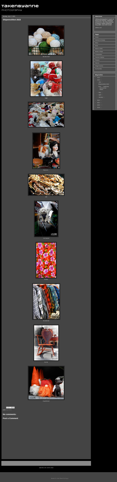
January (101, 97)
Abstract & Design (100, 40)
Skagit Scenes (99, 66)
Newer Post (6, 463)
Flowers (97, 60)
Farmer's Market (99, 57)
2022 (98, 100)
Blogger (66, 478)
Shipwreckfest (9, 410)
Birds (96, 45)
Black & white (99, 48)
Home (46, 463)
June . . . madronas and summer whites (103, 88)
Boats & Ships (99, 51)
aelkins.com (98, 27)
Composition (98, 54)
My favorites (98, 68)
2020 (98, 105)
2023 (98, 80)
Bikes (96, 43)
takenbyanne (20, 6)
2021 (98, 102)
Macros (97, 63)
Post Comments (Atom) (49, 467)
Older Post (87, 463)
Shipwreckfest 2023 (103, 84)
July (100, 82)
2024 (98, 77)
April (100, 95)
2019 (98, 107)
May (100, 92)
